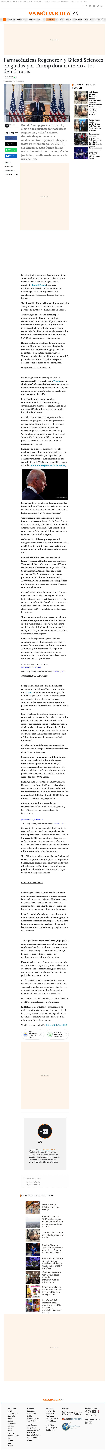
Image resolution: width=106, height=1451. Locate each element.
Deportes (78, 19)
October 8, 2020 (59, 823)
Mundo (50, 19)
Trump (56, 381)
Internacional (9, 81)
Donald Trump (12, 175)
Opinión (59, 19)
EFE (13, 125)
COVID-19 (9, 167)
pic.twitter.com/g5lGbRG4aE (32, 819)
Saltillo (31, 19)
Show (68, 19)
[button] (4, 20)
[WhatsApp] (57, 1034)
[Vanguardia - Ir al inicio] (53, 13)
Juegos (12, 19)
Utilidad (88, 19)
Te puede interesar (33, 1182)
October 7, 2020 (59, 671)
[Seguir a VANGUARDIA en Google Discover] (10, 77)
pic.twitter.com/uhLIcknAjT (31, 667)
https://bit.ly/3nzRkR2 (56, 1025)
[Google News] (32, 1034)
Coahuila (21, 19)
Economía (99, 19)
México (41, 19)
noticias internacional (46, 1149)
